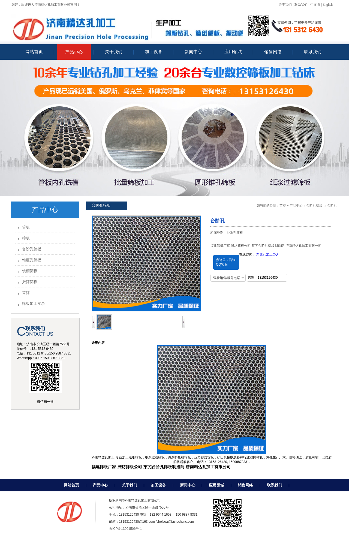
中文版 (315, 5)
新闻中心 (187, 485)
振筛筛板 (29, 282)
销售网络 (245, 485)
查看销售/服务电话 (226, 278)
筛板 (26, 238)
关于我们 (285, 5)
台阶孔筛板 (31, 249)
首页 (282, 206)
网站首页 (71, 485)
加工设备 (158, 485)
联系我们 (301, 5)
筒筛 (26, 293)
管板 (26, 227)
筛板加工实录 (33, 304)
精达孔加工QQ (267, 254)
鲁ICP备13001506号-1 (125, 529)
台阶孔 (332, 206)
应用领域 (216, 485)
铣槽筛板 (29, 271)
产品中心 (296, 206)
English (328, 5)
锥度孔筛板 (31, 260)
